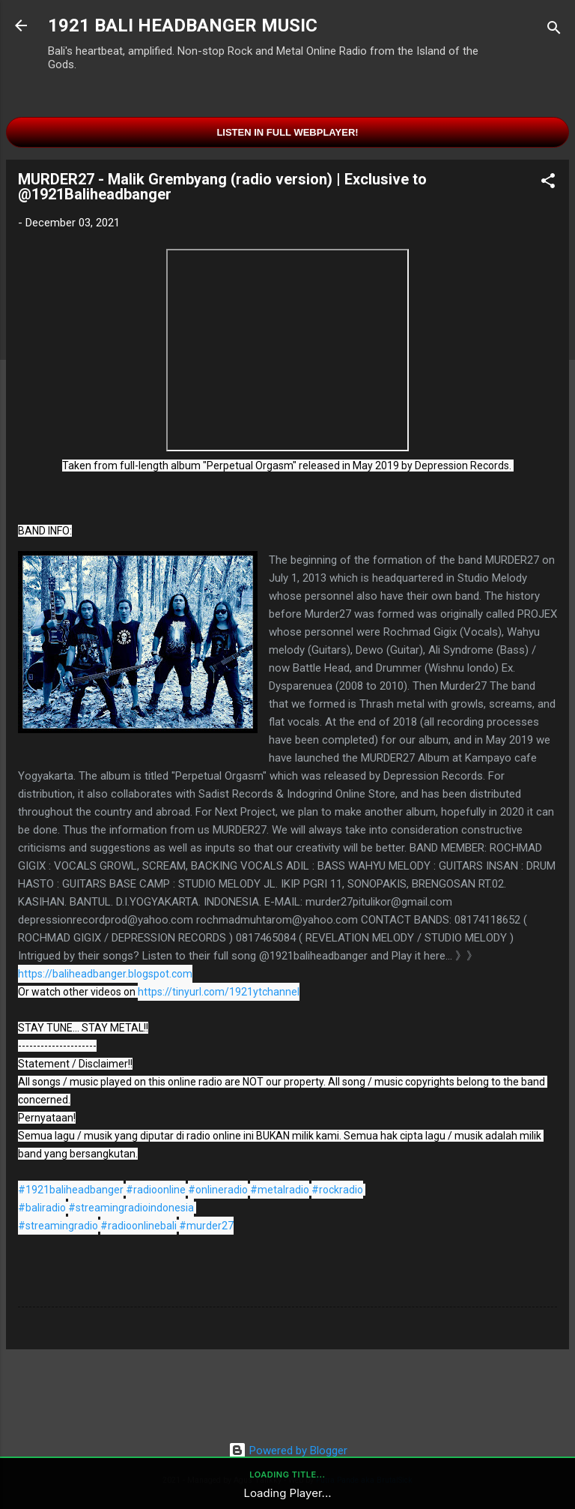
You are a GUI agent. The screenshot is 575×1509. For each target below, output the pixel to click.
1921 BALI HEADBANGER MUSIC (182, 25)
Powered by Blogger (287, 1450)
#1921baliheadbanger (71, 1190)
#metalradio (279, 1190)
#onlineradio (218, 1190)
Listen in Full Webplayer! (287, 132)
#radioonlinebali (138, 1226)
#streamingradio (58, 1226)
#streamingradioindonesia (131, 1208)
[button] (548, 183)
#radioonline (156, 1190)
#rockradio (337, 1190)
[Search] (554, 30)
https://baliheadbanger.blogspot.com (105, 974)
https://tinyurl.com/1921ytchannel (218, 992)
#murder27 (206, 1226)
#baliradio (42, 1208)
